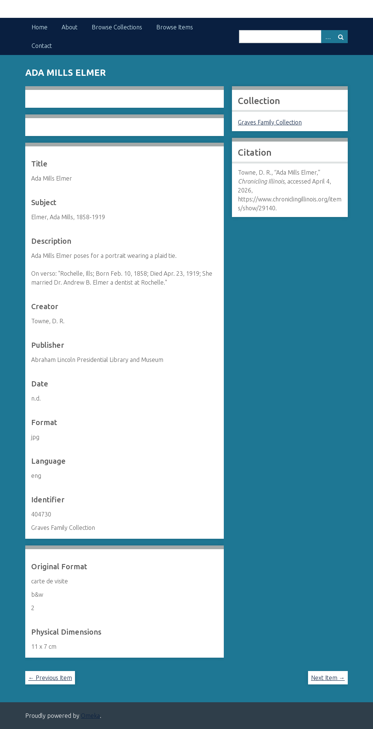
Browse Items (174, 27)
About (70, 27)
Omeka (90, 715)
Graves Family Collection (270, 122)
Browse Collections (117, 27)
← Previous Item (50, 677)
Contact (42, 45)
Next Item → (328, 677)
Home (40, 27)
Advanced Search (327, 36)
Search (341, 36)
